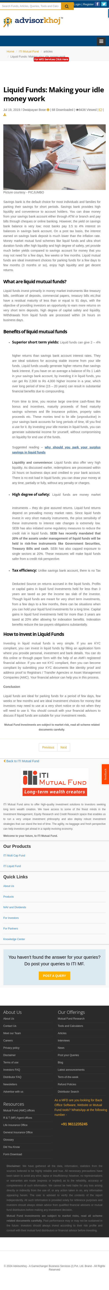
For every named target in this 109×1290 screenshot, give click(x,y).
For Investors (11, 918)
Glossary (8, 1139)
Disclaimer (9, 1055)
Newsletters (10, 1084)
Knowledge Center (14, 939)
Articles (62, 1033)
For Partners (10, 928)
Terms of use (10, 1062)
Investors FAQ (11, 1069)
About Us (8, 886)
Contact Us (9, 1026)
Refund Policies (67, 1084)
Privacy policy (11, 1047)
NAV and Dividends (14, 907)
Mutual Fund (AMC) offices (19, 1110)
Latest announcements (71, 1069)
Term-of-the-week (68, 1077)
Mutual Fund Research (71, 1018)
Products (8, 896)
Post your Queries (68, 1055)
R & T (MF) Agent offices (17, 1117)
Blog (60, 1062)
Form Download (12, 1154)
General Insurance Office (18, 1132)
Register (88, 4)
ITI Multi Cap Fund (14, 855)
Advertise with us (13, 1091)
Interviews (64, 1040)
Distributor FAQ (12, 1077)
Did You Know (11, 1147)
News (61, 1047)
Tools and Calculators (70, 1026)
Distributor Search (68, 1091)
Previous (48, 747)
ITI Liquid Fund (12, 866)
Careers (8, 1040)
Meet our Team (12, 1033)
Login (77, 4)
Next (64, 747)
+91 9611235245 (74, 1124)
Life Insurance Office (15, 1125)
